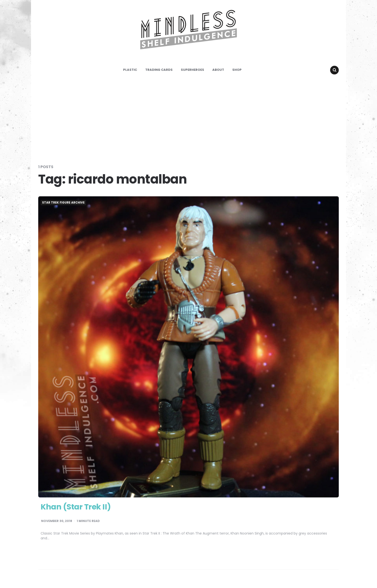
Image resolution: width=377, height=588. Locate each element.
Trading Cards (159, 69)
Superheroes (192, 69)
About (218, 69)
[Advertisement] (188, 119)
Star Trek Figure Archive (63, 202)
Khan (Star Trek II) (76, 506)
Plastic (130, 69)
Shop (237, 69)
